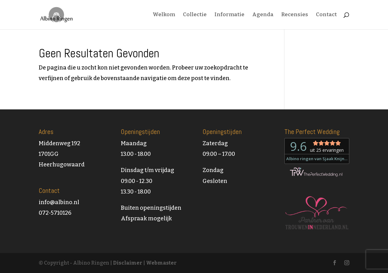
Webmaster (161, 263)
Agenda (262, 15)
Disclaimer (127, 263)
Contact (326, 15)
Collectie (195, 15)
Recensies (294, 15)
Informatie (229, 15)
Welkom (164, 15)
